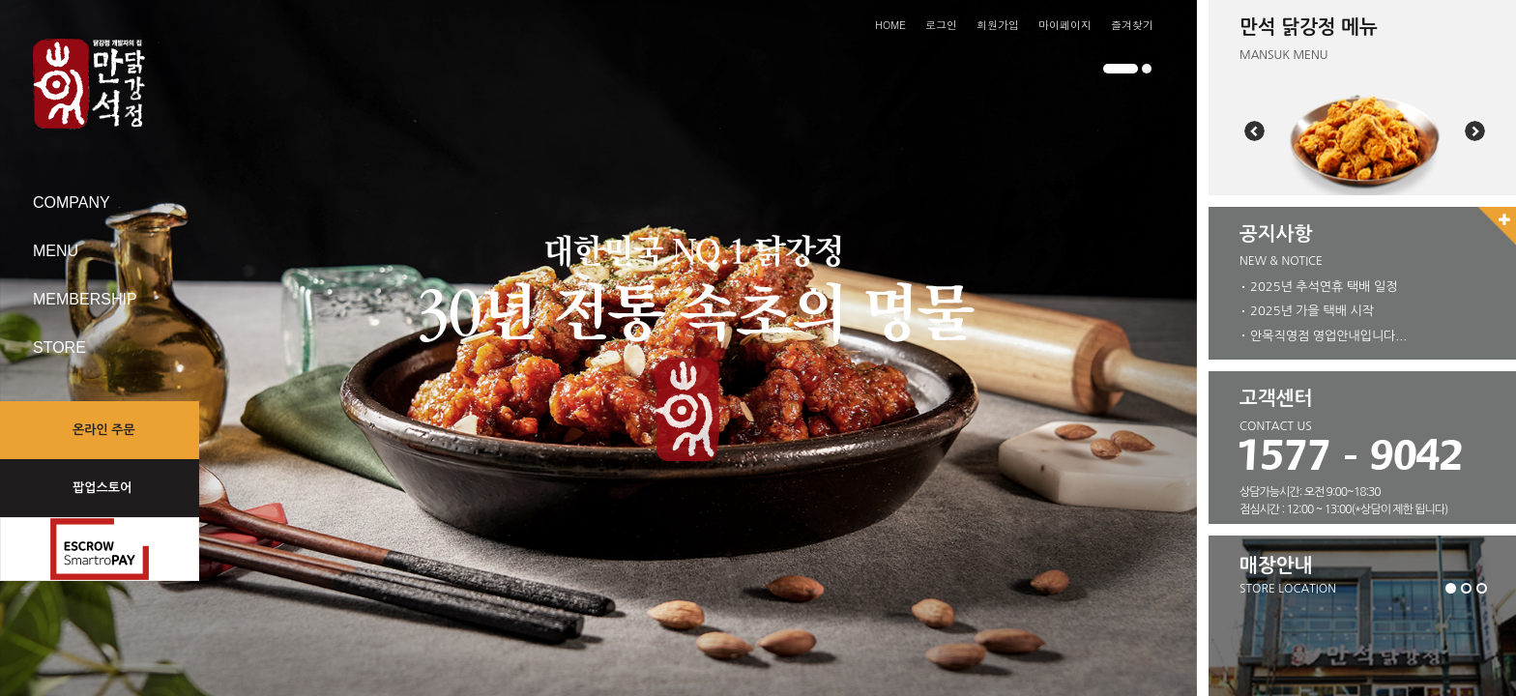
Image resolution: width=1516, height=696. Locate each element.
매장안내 (1275, 565)
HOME (890, 24)
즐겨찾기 (1132, 24)
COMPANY (71, 202)
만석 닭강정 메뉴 (1308, 27)
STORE (59, 347)
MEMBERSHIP (85, 299)
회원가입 (998, 24)
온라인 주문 (104, 429)
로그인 (941, 24)
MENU (55, 251)
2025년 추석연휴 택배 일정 (1323, 285)
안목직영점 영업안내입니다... (1328, 332)
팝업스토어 (102, 487)
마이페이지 (1065, 24)
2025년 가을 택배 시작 (1312, 309)
